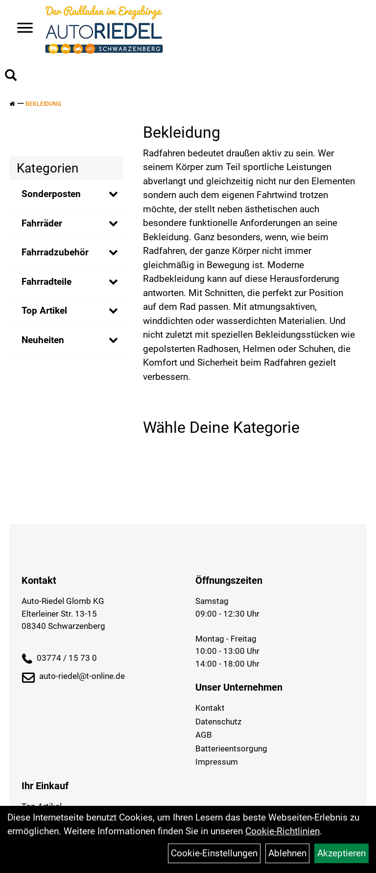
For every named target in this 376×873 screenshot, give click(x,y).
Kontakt (210, 708)
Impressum (216, 762)
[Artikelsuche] (11, 76)
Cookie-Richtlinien (282, 831)
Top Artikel (44, 310)
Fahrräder (42, 223)
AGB (203, 735)
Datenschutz (218, 721)
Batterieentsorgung (231, 748)
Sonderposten (51, 194)
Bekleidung (43, 103)
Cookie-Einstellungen (214, 853)
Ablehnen (287, 853)
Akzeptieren (341, 853)
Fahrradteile (46, 281)
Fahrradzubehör (55, 252)
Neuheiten (43, 340)
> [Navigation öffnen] (21, 29)
